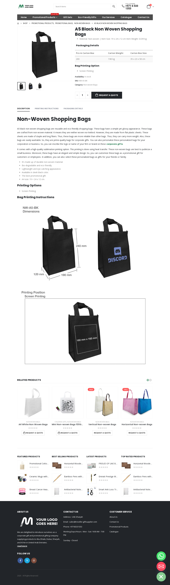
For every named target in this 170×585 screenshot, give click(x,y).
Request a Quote (108, 95)
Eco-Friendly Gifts (87, 17)
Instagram (34, 560)
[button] (147, 380)
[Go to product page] (33, 402)
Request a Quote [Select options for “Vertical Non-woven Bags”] (102, 433)
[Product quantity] (82, 95)
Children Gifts (60, 422)
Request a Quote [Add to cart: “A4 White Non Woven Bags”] (34, 433)
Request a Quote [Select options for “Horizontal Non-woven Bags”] (137, 433)
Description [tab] (23, 108)
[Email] (161, 566)
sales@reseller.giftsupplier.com (83, 521)
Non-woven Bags (90, 85)
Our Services (108, 17)
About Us (113, 517)
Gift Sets (67, 17)
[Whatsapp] (161, 556)
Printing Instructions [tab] (47, 108)
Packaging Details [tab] (73, 108)
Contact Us (143, 17)
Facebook (20, 560)
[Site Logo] (25, 6)
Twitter (27, 560)
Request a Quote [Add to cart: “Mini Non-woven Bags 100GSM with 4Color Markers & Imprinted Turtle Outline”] (69, 433)
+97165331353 (76, 526)
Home (24, 17)
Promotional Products (46, 16)
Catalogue (126, 17)
